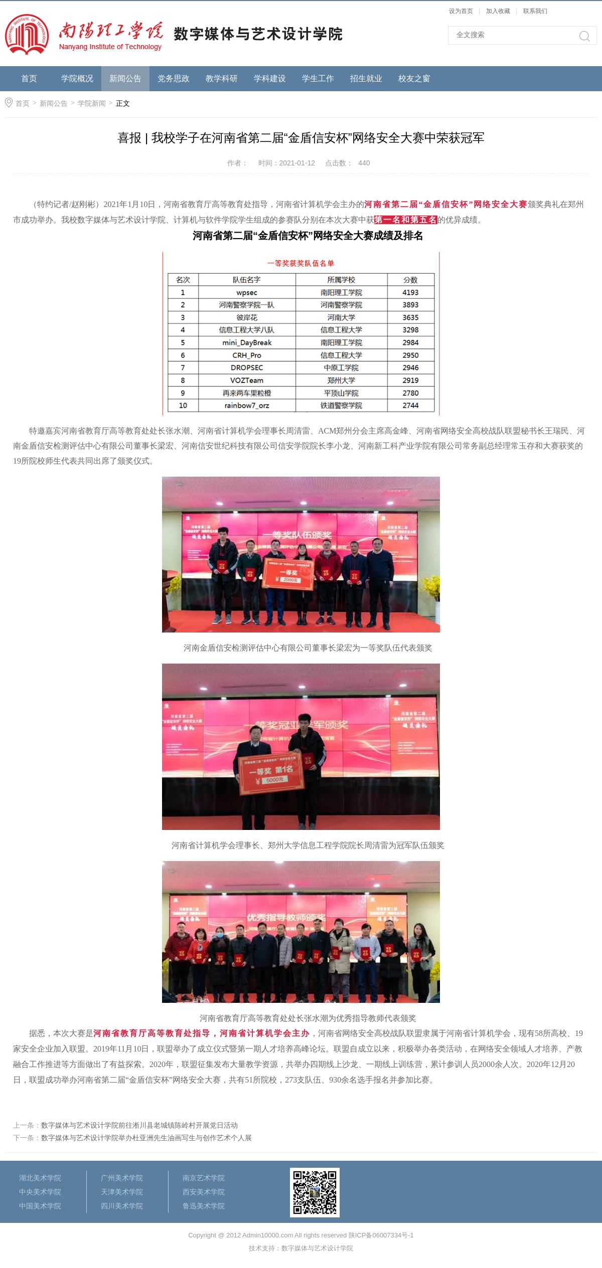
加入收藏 (498, 11)
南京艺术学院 (204, 1178)
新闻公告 (125, 78)
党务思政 (174, 78)
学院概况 (77, 78)
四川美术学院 (122, 1206)
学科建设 (270, 78)
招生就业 (366, 78)
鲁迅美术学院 (204, 1206)
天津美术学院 (122, 1192)
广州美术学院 (122, 1178)
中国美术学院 (40, 1206)
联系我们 (535, 11)
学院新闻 (92, 103)
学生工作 (318, 78)
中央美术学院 (40, 1192)
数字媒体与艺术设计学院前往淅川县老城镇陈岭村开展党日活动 (139, 1125)
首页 (29, 78)
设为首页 (461, 11)
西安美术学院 (204, 1192)
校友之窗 (414, 78)
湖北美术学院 (40, 1178)
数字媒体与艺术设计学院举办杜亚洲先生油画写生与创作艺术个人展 (146, 1138)
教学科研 (222, 78)
